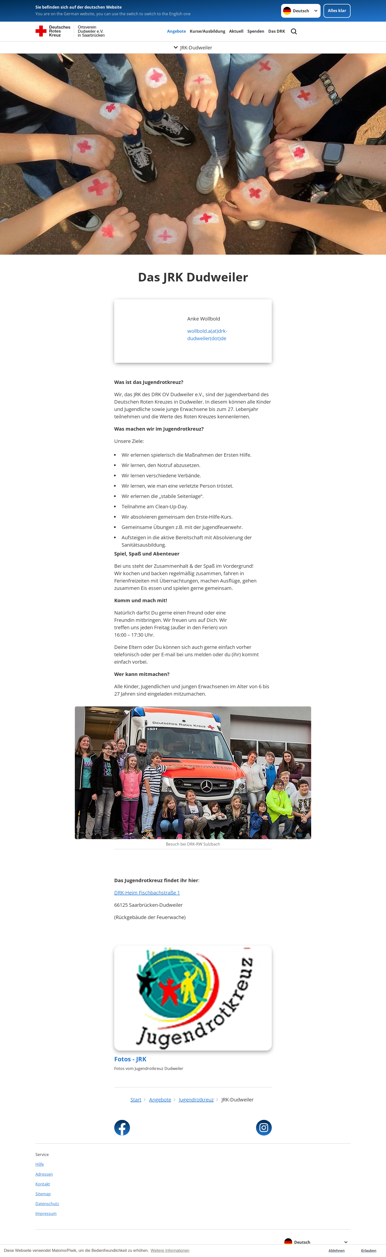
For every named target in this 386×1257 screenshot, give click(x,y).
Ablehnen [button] (337, 1251)
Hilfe (39, 1164)
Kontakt (42, 1184)
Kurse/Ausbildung (207, 31)
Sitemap (43, 1194)
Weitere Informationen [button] (170, 1250)
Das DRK (276, 31)
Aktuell (236, 31)
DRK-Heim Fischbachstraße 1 (147, 892)
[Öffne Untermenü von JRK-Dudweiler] (193, 47)
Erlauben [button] (368, 1251)
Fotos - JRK (130, 1059)
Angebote (176, 31)
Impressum (46, 1213)
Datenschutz (47, 1203)
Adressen (44, 1174)
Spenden (255, 31)
